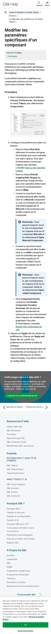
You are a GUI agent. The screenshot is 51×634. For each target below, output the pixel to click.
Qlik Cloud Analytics (16, 484)
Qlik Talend (12, 465)
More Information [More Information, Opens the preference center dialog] (25, 631)
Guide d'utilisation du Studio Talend (23, 12)
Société (10, 555)
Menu (47, 5)
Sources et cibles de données (21, 539)
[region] (25, 615)
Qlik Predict (12, 492)
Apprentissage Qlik (16, 438)
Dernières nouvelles (16, 582)
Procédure (12, 56)
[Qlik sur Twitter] (40, 594)
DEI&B (9, 567)
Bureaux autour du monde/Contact (23, 586)
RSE (8, 563)
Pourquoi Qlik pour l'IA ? (18, 524)
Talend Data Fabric (15, 473)
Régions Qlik (12, 542)
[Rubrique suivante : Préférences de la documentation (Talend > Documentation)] (37, 407)
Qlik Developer (14, 430)
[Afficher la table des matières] (5, 12)
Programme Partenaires (18, 574)
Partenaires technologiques (20, 535)
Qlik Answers (13, 488)
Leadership (12, 559)
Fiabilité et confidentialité (18, 516)
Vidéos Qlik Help (14, 426)
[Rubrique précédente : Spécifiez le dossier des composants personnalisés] (13, 407)
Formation (11, 434)
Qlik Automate (13, 496)
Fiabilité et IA (13, 520)
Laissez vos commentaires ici (22, 395)
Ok (25, 625)
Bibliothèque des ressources (20, 446)
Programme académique (18, 571)
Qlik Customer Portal (16, 442)
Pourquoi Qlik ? (14, 509)
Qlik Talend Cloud (15, 469)
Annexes (12, 16)
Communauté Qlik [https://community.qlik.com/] (26, 594)
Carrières (11, 578)
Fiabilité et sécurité (16, 512)
